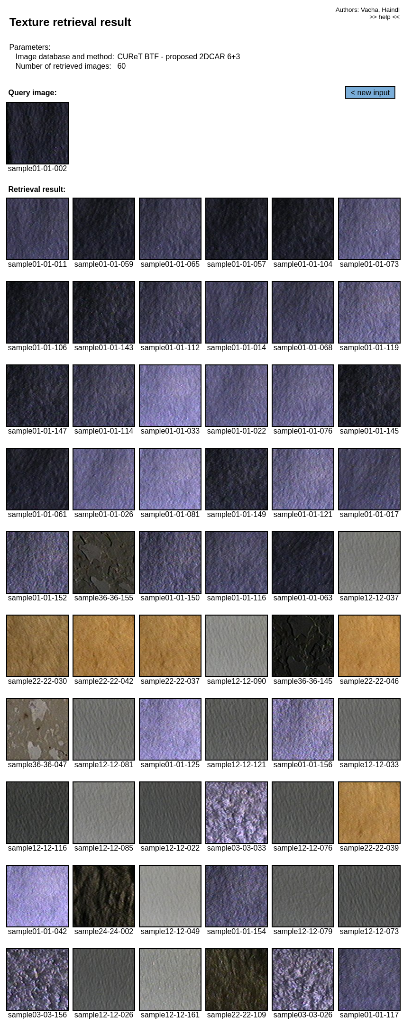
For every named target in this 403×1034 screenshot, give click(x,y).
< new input (370, 93)
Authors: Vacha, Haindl (368, 9)
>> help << (384, 16)
